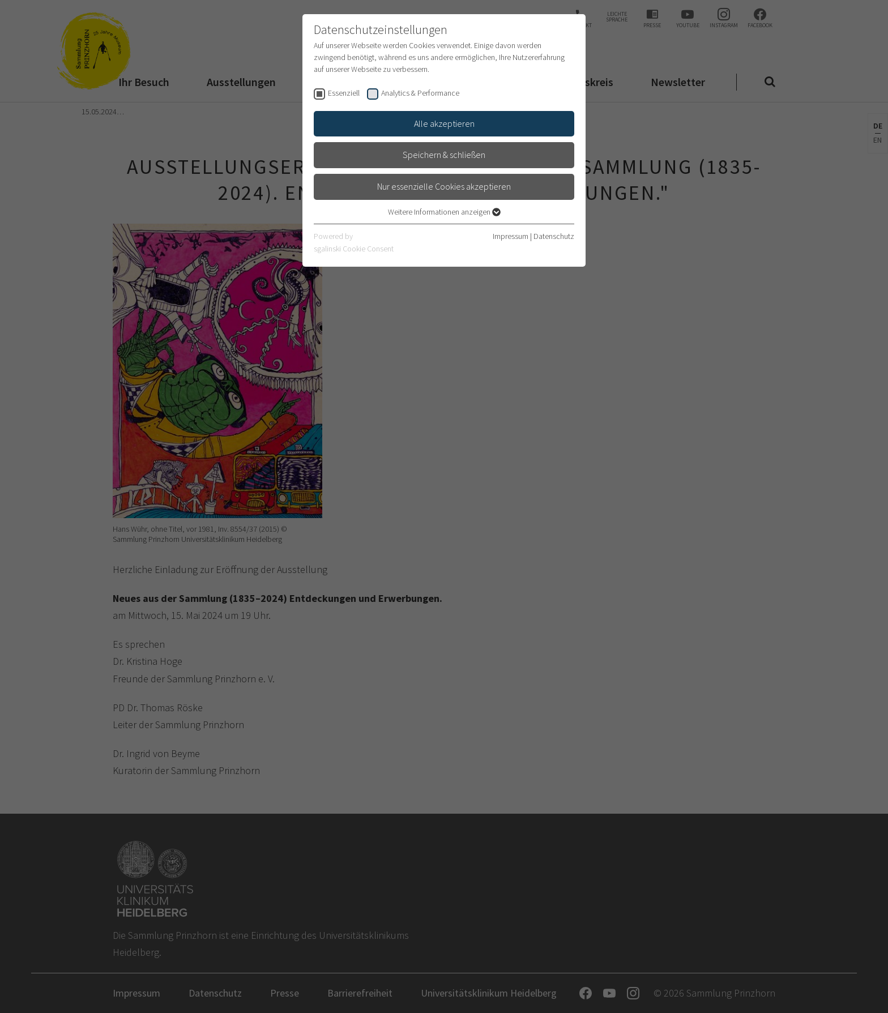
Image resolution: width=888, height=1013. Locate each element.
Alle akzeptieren (444, 123)
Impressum (510, 236)
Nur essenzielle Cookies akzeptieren (444, 186)
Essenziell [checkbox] (344, 93)
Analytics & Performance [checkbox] (420, 93)
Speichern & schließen (444, 154)
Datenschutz (553, 236)
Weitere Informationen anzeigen (444, 212)
